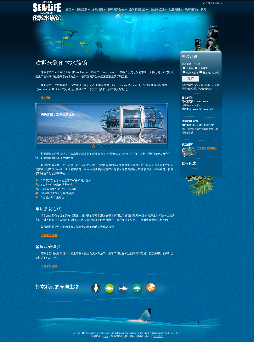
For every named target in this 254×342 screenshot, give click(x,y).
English (218, 3)
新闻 (203, 9)
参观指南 (97, 9)
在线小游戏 (157, 9)
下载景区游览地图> (207, 148)
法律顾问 (158, 336)
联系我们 (190, 9)
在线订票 (81, 9)
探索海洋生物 (116, 9)
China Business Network (97, 333)
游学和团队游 (137, 9)
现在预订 (46, 97)
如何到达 (189, 163)
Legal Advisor (174, 333)
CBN (106, 336)
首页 (68, 9)
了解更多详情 (49, 235)
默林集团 (174, 9)
